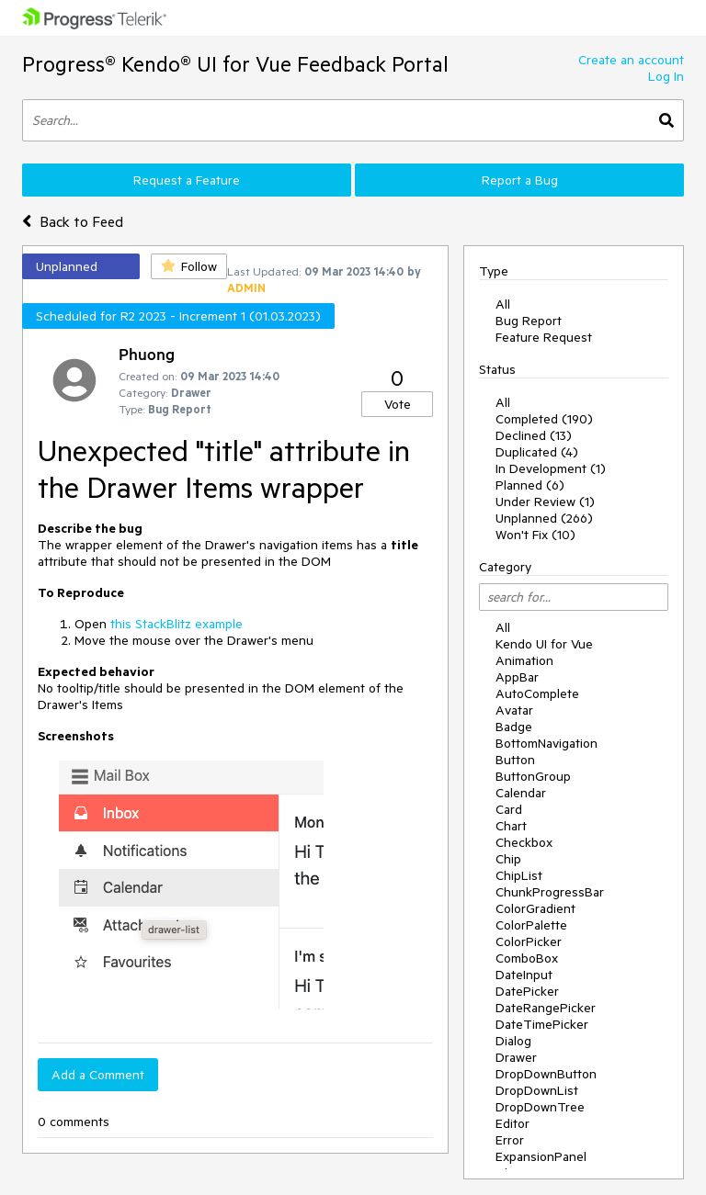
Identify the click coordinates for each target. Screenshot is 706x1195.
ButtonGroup (533, 776)
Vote (397, 404)
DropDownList (536, 1090)
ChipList (518, 875)
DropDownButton (546, 1073)
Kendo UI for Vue (544, 644)
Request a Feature (186, 180)
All (502, 304)
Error (509, 1140)
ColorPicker (528, 941)
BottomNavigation (546, 743)
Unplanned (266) (544, 518)
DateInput (523, 974)
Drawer (516, 1057)
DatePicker (527, 991)
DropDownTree (540, 1107)
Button (515, 759)
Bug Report (528, 320)
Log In (666, 76)
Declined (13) (533, 435)
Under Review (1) (545, 501)
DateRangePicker (545, 1007)
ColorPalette (531, 925)
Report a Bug (520, 180)
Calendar (520, 792)
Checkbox (523, 842)
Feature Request (543, 337)
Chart (511, 825)
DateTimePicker (541, 1024)
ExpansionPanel (540, 1156)
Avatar (514, 710)
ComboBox (526, 958)
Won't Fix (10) (535, 534)
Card (508, 809)
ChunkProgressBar (549, 892)
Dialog (513, 1040)
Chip (508, 859)
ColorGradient (535, 908)
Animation (524, 660)
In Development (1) (550, 468)
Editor (512, 1123)
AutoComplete (537, 693)
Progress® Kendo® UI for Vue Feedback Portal (235, 64)
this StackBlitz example (176, 623)
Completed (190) (544, 419)
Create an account (631, 59)
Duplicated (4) (536, 452)
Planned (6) (529, 485)
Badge (513, 726)
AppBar (517, 677)
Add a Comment (97, 1074)
